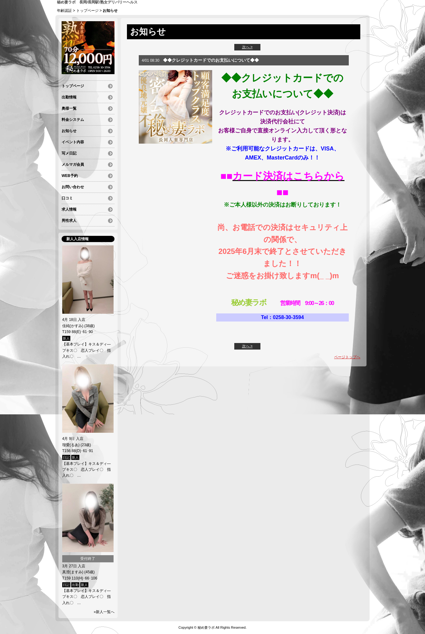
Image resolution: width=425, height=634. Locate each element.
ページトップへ (347, 357)
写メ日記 (69, 153)
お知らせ (69, 131)
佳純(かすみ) (72, 326)
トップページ (87, 10)
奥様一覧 (69, 108)
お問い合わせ (73, 187)
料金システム (73, 119)
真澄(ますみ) (72, 572)
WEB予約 (70, 176)
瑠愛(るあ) (71, 445)
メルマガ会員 (73, 164)
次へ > (247, 47)
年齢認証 (64, 10)
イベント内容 (73, 142)
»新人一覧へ (104, 612)
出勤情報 (69, 97)
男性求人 (69, 220)
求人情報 (69, 209)
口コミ (67, 198)
